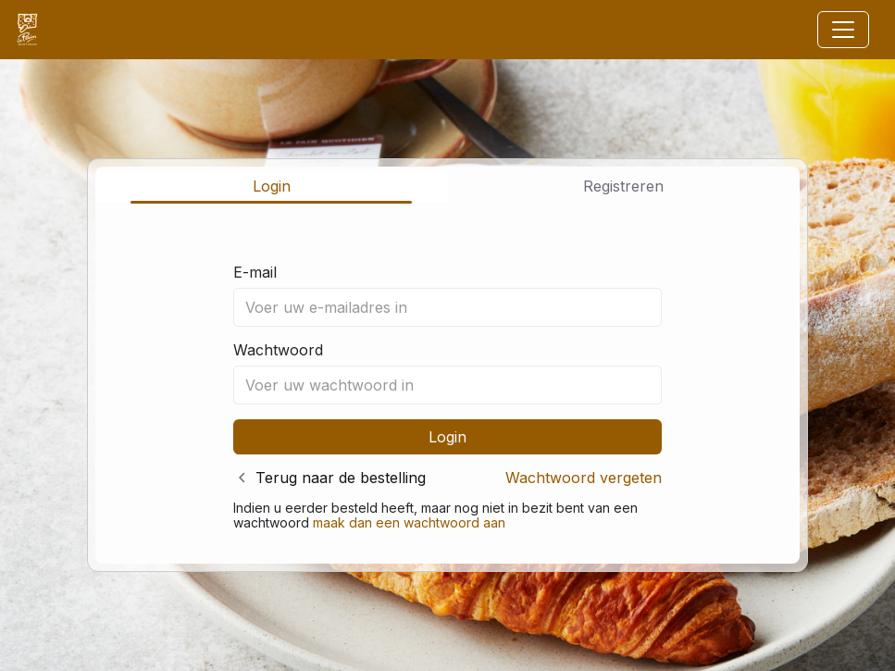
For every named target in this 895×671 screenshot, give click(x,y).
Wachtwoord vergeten (583, 477)
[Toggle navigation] (843, 29)
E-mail (255, 272)
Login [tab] (272, 186)
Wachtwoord (278, 350)
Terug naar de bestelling (340, 477)
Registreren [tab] (623, 186)
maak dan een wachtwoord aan (409, 522)
